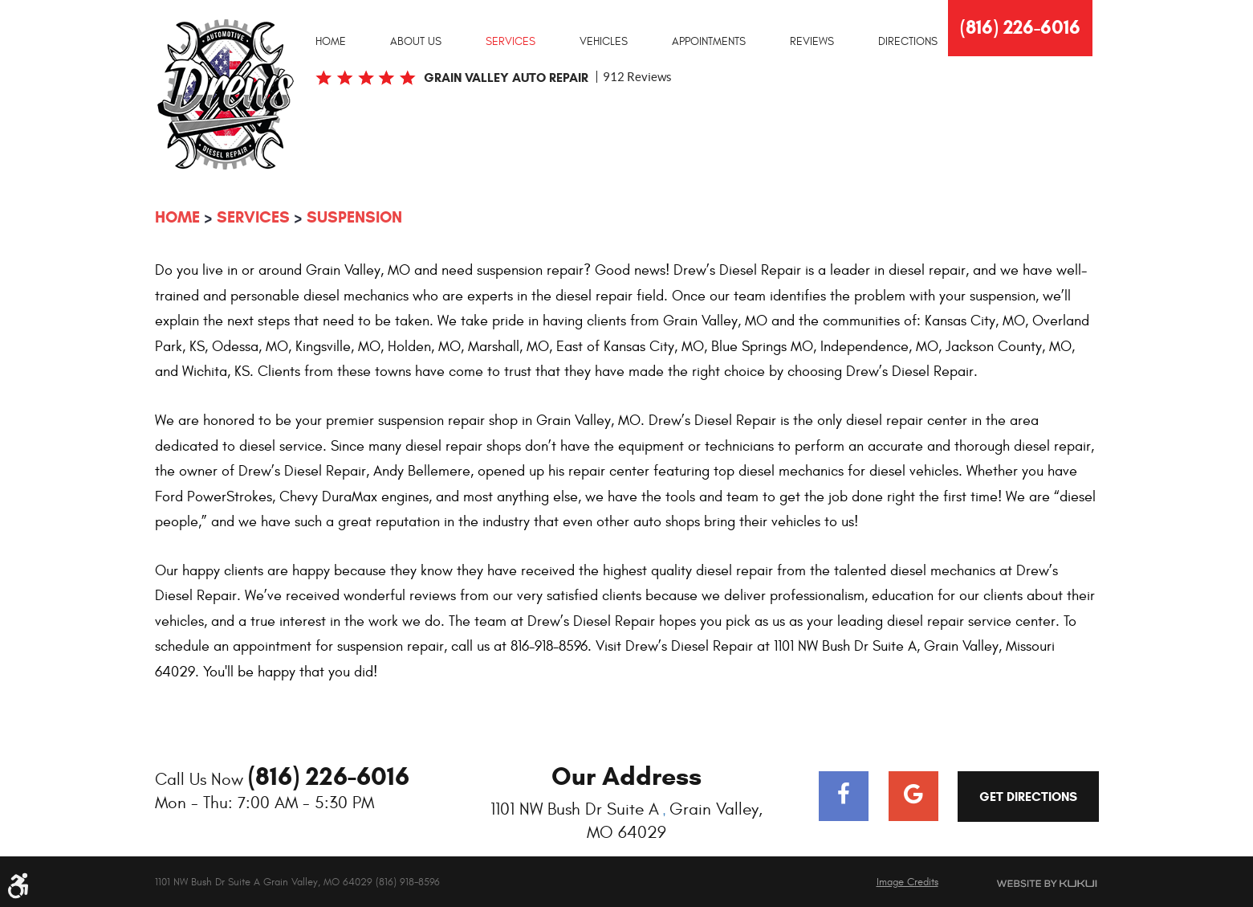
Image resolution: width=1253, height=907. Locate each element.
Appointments (709, 41)
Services (510, 41)
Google (913, 796)
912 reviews (637, 77)
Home (330, 41)
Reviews (812, 41)
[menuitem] (330, 41)
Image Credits (907, 882)
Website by (1028, 884)
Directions (908, 41)
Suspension (354, 217)
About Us (415, 41)
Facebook (844, 796)
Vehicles (604, 41)
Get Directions (1028, 796)
